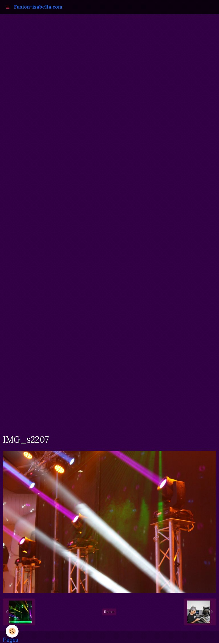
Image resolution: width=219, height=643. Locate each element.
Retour (109, 612)
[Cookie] (12, 631)
